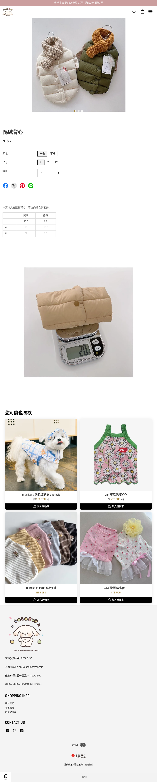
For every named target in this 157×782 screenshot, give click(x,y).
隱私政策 (68, 764)
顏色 (5, 153)
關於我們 (9, 703)
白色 (42, 153)
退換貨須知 (10, 712)
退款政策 (78, 764)
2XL (57, 162)
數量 (5, 171)
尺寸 (5, 162)
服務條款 (89, 764)
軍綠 (52, 153)
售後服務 (9, 707)
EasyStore (37, 684)
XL (48, 162)
